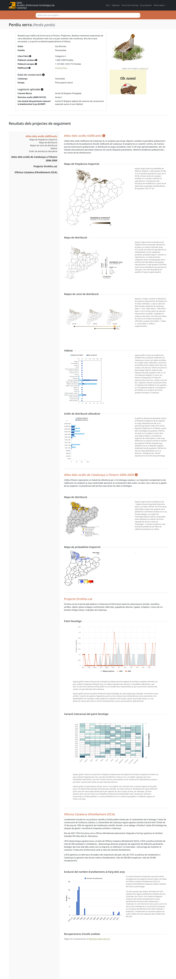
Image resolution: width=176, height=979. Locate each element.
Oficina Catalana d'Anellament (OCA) (36, 172)
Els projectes (146, 5)
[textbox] (88, 15)
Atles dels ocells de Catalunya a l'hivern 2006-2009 (34, 158)
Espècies (116, 5)
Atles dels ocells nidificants (41, 136)
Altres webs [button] (159, 5)
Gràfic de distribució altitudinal (43, 151)
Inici (108, 5)
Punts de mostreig (129, 5)
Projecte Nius (61, 68)
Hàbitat (53, 148)
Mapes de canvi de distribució (43, 145)
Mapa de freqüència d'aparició (43, 139)
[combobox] (88, 15)
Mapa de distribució (48, 142)
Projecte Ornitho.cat (45, 166)
